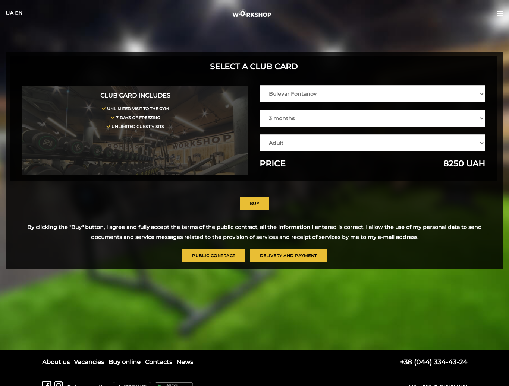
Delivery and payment (288, 261)
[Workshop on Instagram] (58, 373)
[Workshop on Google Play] (176, 373)
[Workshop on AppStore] (133, 373)
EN (31, 18)
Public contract (213, 261)
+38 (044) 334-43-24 (433, 348)
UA (22, 18)
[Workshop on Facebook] (46, 373)
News (187, 347)
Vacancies (90, 347)
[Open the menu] (488, 19)
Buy (255, 209)
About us (56, 347)
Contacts (160, 347)
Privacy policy (88, 373)
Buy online (126, 347)
